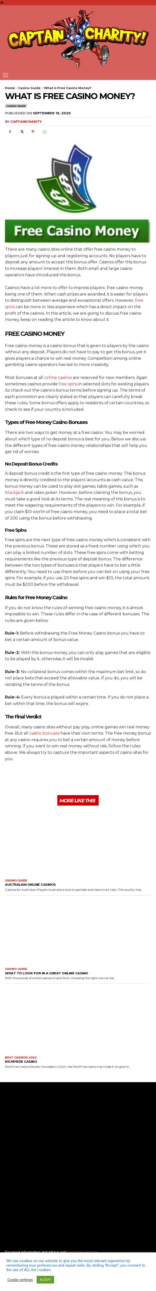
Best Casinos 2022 (21, 1057)
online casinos (58, 377)
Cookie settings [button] (20, 1280)
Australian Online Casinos (30, 884)
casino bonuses (44, 733)
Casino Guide (29, 88)
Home (10, 88)
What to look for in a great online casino (46, 973)
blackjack (14, 492)
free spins (68, 384)
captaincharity (26, 121)
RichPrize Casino (21, 1061)
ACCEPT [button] (45, 1280)
